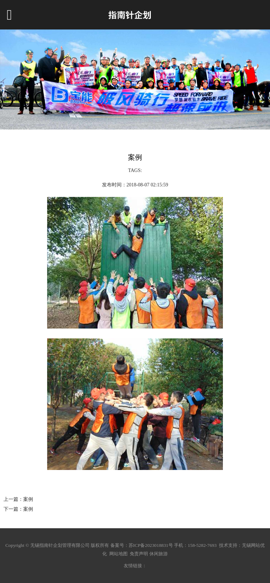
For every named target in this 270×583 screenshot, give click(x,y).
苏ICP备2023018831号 (151, 545)
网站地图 (118, 553)
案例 (28, 499)
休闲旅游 (158, 553)
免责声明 (139, 553)
